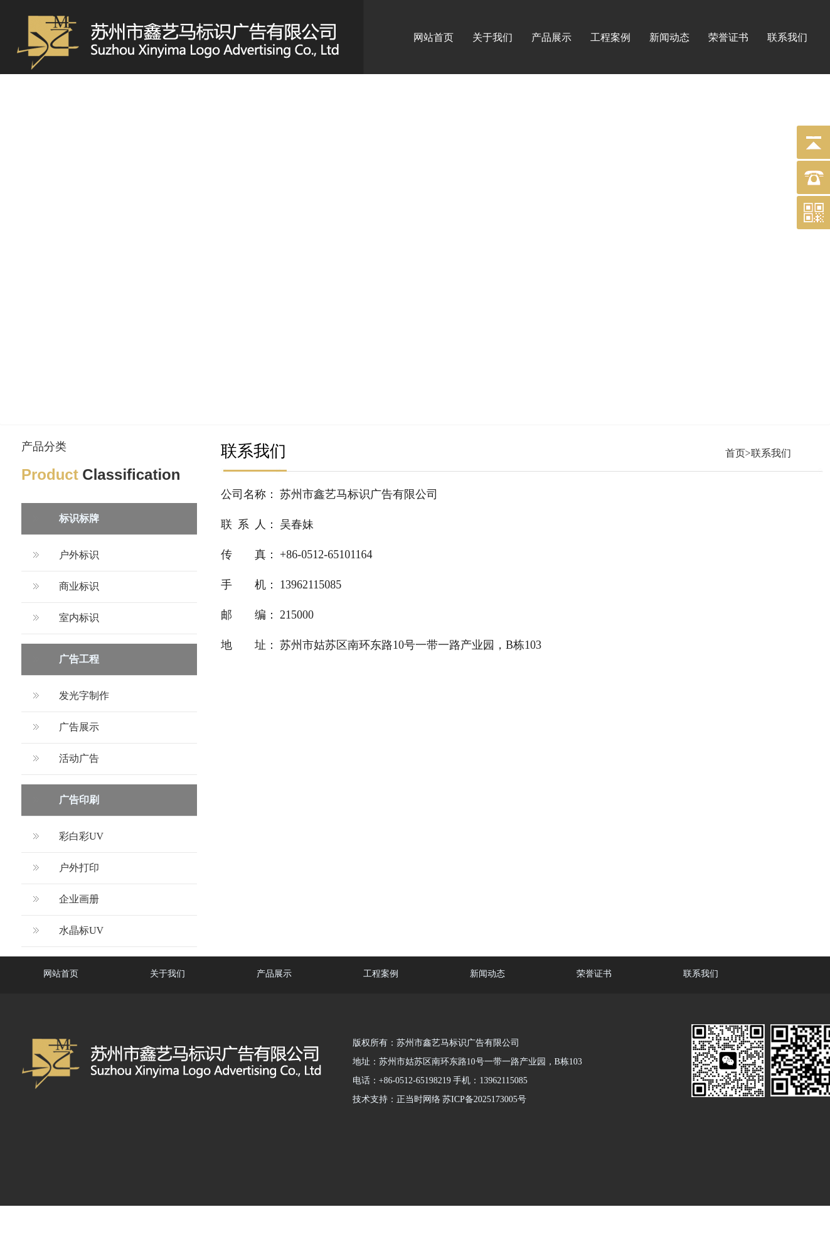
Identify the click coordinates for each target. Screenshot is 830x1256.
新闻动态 (669, 37)
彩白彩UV (81, 836)
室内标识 (79, 617)
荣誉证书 (728, 37)
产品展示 (551, 37)
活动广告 (79, 758)
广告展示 (79, 727)
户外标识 (79, 555)
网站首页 (433, 37)
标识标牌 (79, 518)
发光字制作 (84, 695)
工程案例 (610, 37)
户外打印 (79, 867)
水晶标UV (81, 930)
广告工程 (79, 659)
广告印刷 (79, 799)
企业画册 (79, 899)
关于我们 (492, 37)
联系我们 (787, 37)
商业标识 (79, 586)
